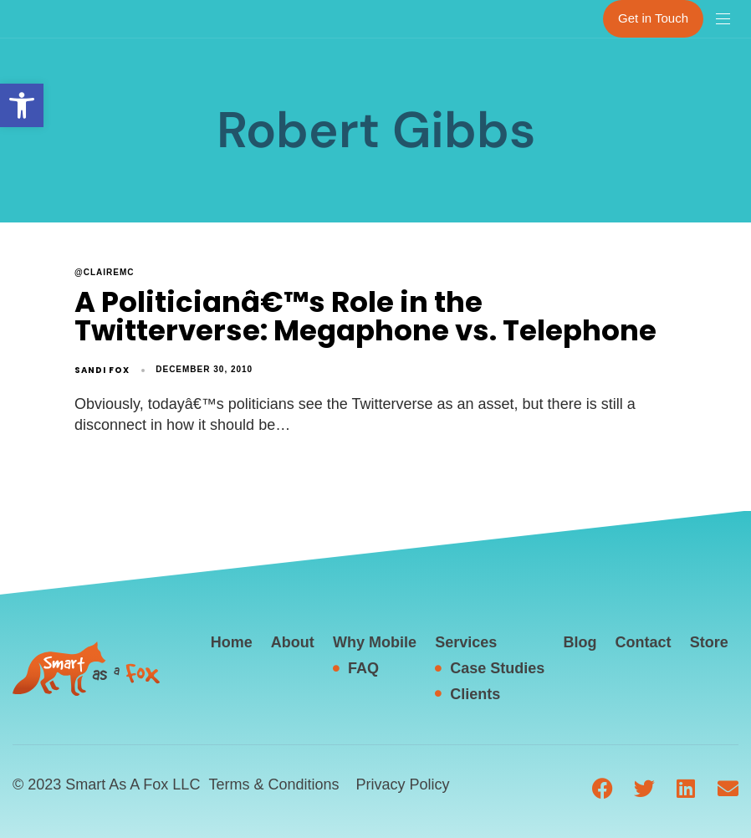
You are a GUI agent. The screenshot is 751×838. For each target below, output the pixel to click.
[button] (21, 105)
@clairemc (104, 272)
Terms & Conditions (273, 784)
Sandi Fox (102, 370)
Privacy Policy (402, 784)
